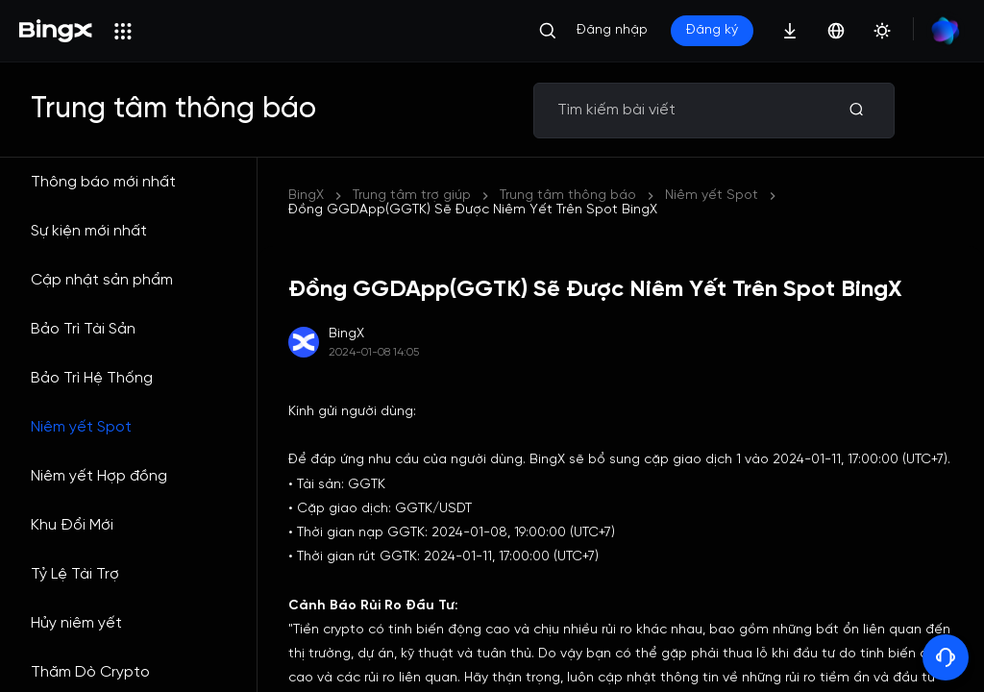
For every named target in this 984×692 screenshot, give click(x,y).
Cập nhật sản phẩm (102, 280)
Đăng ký (712, 30)
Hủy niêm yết (76, 623)
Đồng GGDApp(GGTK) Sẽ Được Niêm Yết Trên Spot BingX (472, 210)
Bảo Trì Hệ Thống (92, 378)
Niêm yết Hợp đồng (99, 476)
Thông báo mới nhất (103, 182)
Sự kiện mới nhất (89, 231)
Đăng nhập (612, 30)
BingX (306, 195)
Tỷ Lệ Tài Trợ (75, 574)
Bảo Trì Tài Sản (83, 329)
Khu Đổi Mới (72, 525)
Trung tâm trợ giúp (412, 195)
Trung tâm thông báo (568, 195)
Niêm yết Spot (81, 427)
